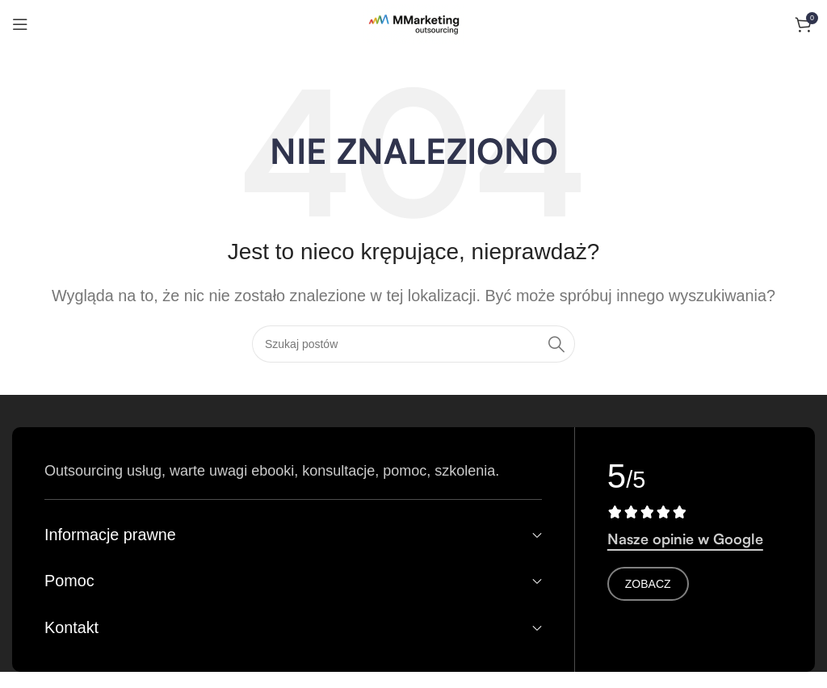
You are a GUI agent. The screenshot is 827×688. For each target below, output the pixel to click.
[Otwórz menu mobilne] (20, 24)
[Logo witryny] (413, 23)
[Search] (413, 344)
